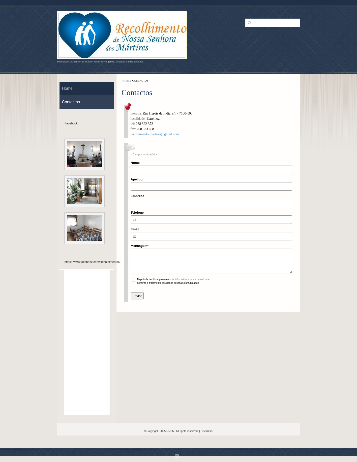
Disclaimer (207, 431)
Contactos (71, 102)
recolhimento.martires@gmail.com (154, 134)
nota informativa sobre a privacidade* (190, 279)
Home (125, 80)
